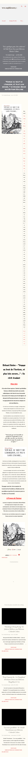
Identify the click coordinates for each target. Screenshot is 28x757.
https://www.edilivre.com (24, 337)
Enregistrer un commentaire (13, 68)
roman (15, 555)
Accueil (4, 20)
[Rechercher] (22, 6)
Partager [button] (13, 66)
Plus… (21, 20)
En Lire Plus (5, 651)
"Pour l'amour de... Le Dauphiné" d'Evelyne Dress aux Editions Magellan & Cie (14, 679)
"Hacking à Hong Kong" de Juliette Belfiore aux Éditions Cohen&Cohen (14, 629)
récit (10, 555)
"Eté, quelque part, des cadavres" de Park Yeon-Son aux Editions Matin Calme (14, 48)
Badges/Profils (13, 20)
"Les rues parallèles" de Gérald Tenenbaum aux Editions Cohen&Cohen (14, 729)
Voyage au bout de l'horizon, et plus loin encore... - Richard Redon (24, 143)
